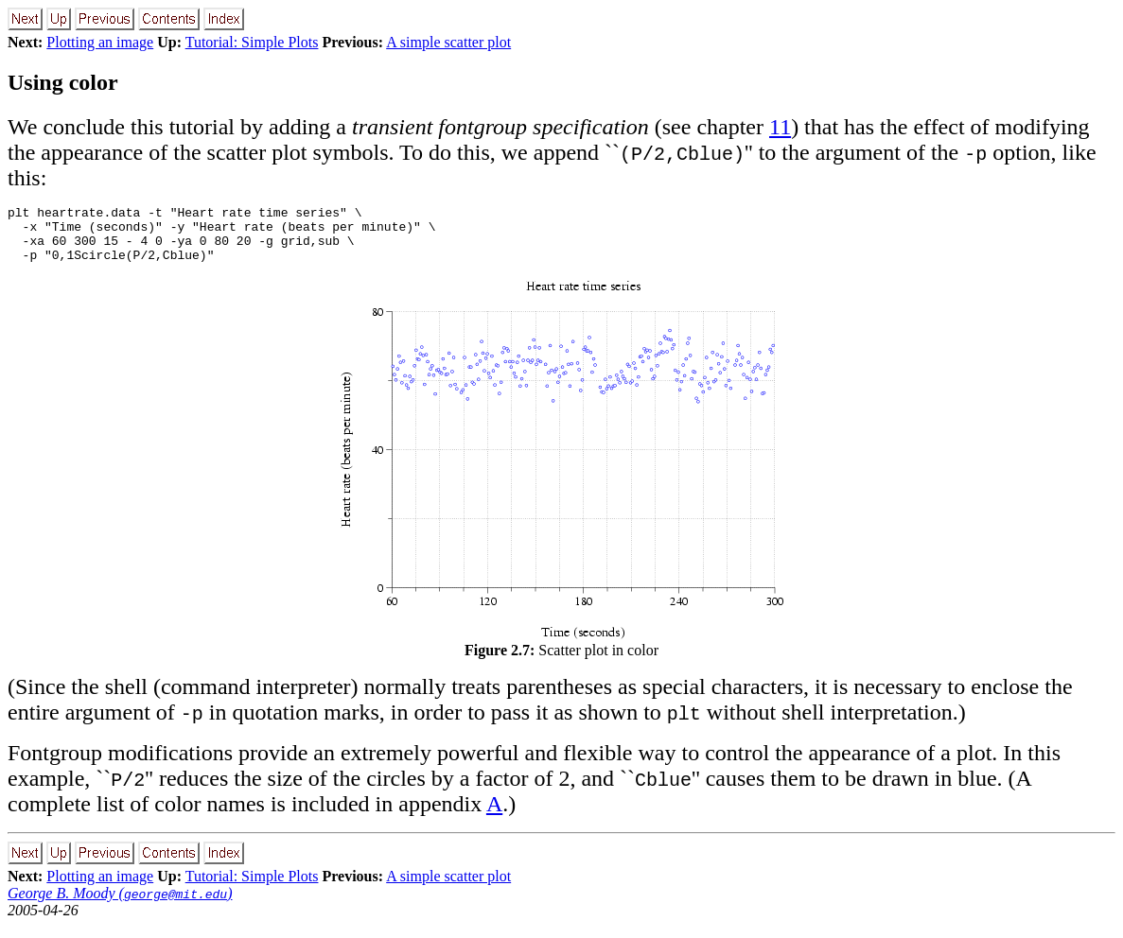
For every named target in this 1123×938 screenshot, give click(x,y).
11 (780, 126)
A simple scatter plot (448, 42)
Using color (63, 82)
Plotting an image (99, 42)
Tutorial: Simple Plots (252, 42)
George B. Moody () (120, 904)
